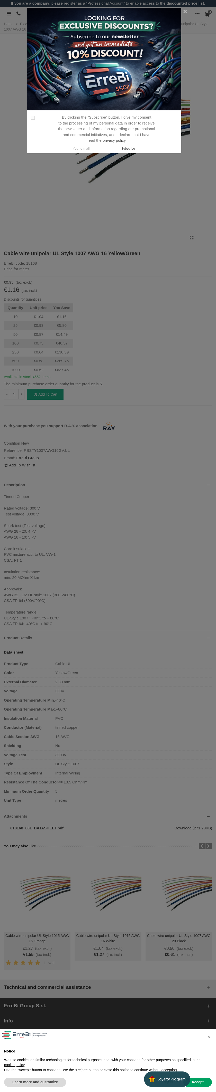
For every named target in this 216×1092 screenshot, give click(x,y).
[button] (209, 1037)
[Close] (185, 11)
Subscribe (128, 148)
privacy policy (114, 140)
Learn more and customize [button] (35, 1082)
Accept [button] (198, 1082)
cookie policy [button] (14, 1065)
